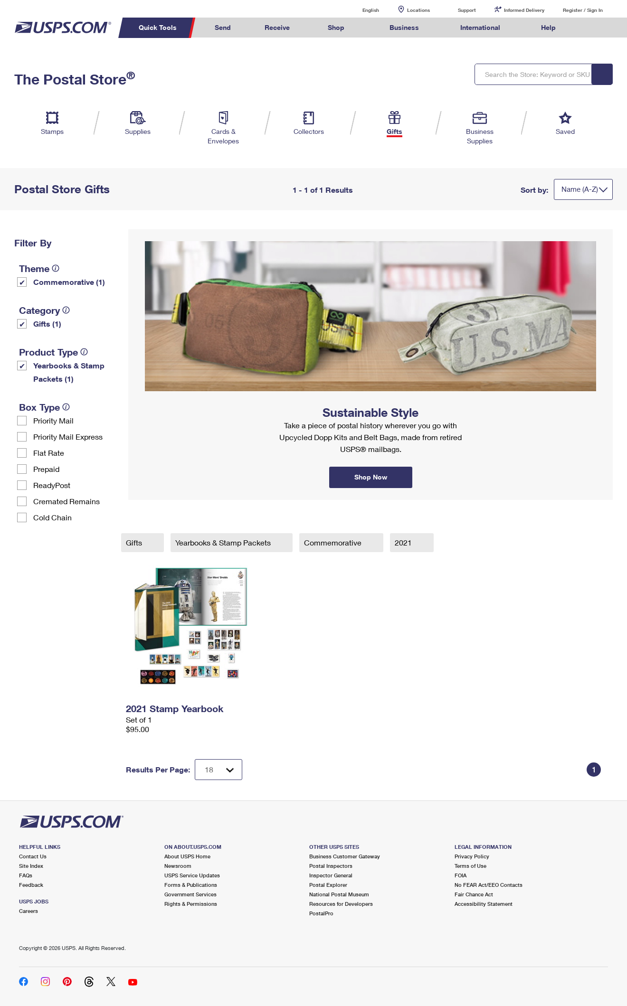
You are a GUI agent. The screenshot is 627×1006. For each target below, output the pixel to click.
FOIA (460, 875)
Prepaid (46, 468)
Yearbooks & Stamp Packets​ (224, 542)
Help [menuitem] (548, 27)
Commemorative (333, 542)
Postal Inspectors (330, 866)
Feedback (31, 885)
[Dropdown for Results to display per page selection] (218, 769)
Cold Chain (52, 517)
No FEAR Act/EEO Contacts (488, 885)
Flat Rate (48, 452)
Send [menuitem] (223, 27)
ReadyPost (51, 484)
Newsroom (177, 866)
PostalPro (321, 913)
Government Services (190, 894)
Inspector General (330, 875)
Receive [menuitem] (277, 27)
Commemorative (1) (69, 281)
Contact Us (33, 856)
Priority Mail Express (68, 436)
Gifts (135, 542)
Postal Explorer (328, 885)
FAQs (25, 875)
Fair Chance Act (474, 894)
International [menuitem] (480, 27)
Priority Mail (53, 420)
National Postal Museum (339, 894)
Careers (28, 911)
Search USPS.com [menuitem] (590, 28)
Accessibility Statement (484, 904)
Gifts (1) (47, 323)
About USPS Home (187, 856)
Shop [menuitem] (336, 27)
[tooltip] (55, 268)
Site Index (31, 866)
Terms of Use (470, 866)
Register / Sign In (583, 10)
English (361, 9)
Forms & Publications (190, 885)
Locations (418, 10)
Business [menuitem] (404, 27)
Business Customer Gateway (344, 856)
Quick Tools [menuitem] (158, 27)
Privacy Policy (472, 856)
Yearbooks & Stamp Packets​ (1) (68, 372)
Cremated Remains (66, 501)
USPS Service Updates (192, 875)
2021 (404, 542)
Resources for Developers (341, 904)
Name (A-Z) (579, 189)
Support (467, 10)
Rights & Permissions (190, 904)
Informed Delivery (524, 10)
